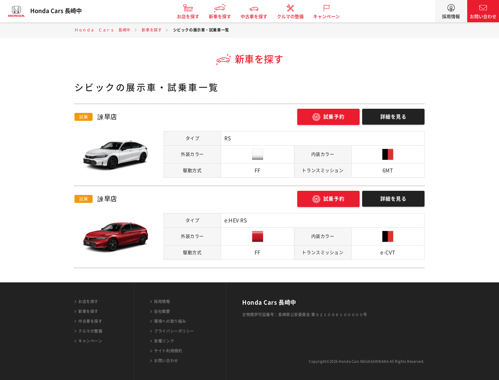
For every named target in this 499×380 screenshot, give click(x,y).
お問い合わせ (483, 16)
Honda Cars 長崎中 (59, 11)
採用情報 (451, 16)
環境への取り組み (170, 321)
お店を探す (191, 16)
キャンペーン (329, 16)
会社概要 (162, 311)
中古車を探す (256, 16)
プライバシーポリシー (174, 331)
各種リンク (164, 341)
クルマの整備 (293, 16)
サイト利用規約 (168, 351)
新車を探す (223, 16)
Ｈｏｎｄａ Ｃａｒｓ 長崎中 (102, 30)
